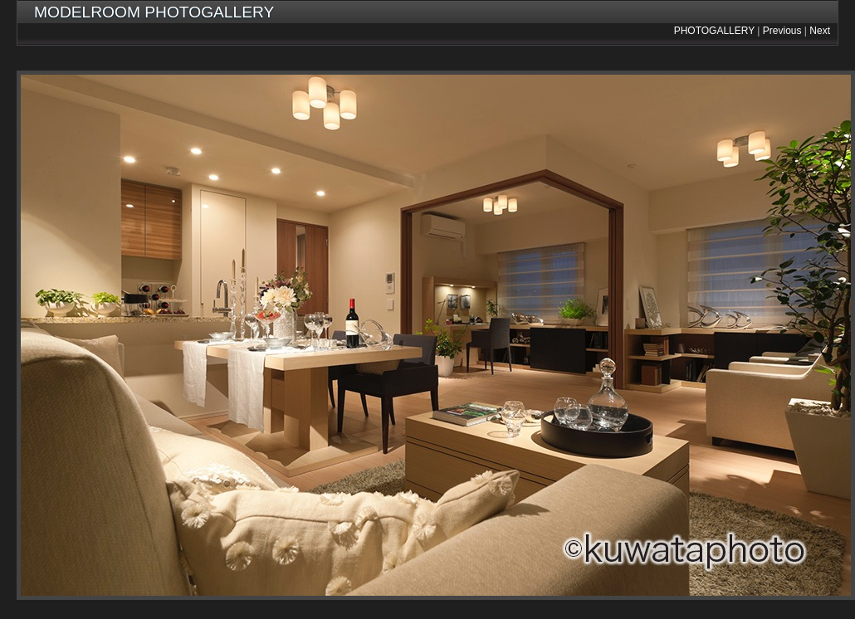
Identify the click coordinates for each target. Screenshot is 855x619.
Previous (782, 31)
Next (819, 31)
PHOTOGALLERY (714, 31)
